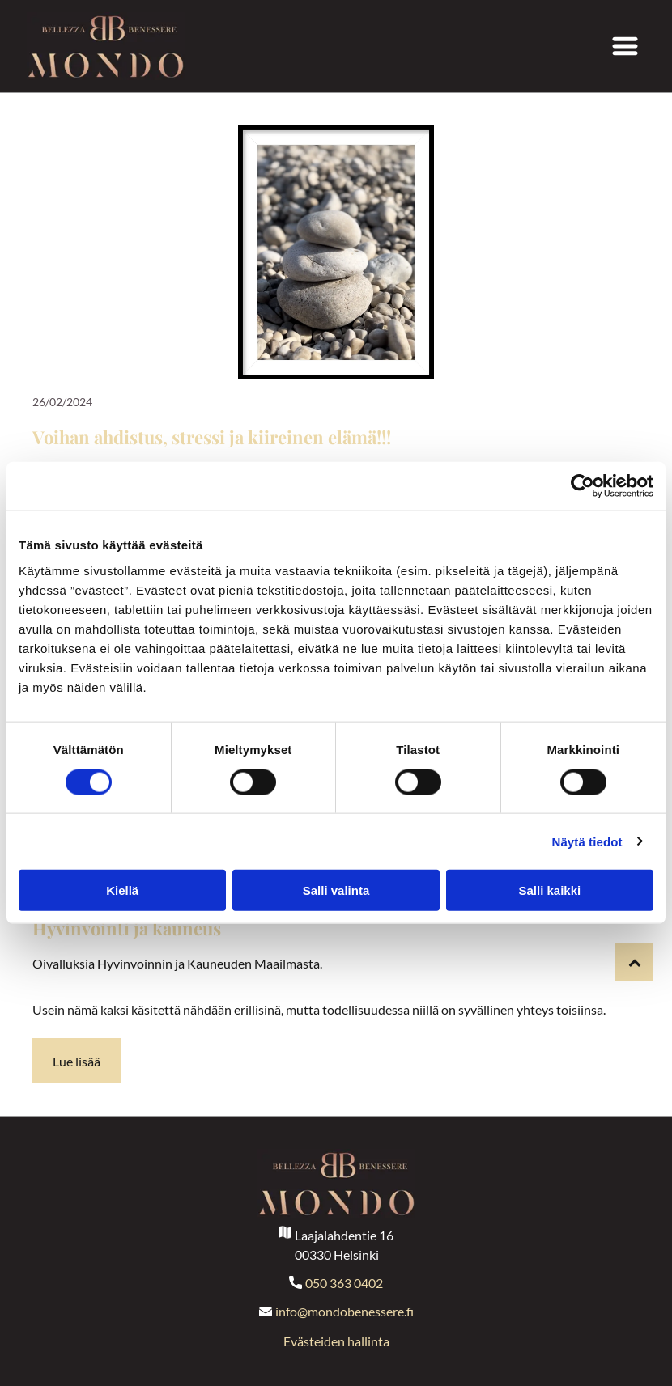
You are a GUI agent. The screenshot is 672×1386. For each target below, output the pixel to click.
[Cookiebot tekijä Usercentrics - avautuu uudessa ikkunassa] (582, 486)
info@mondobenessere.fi (344, 1311)
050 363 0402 (344, 1283)
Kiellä (122, 890)
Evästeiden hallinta (336, 1341)
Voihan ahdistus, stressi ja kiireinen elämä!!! (211, 437)
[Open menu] (625, 46)
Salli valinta (336, 890)
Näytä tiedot (587, 841)
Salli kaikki (549, 890)
